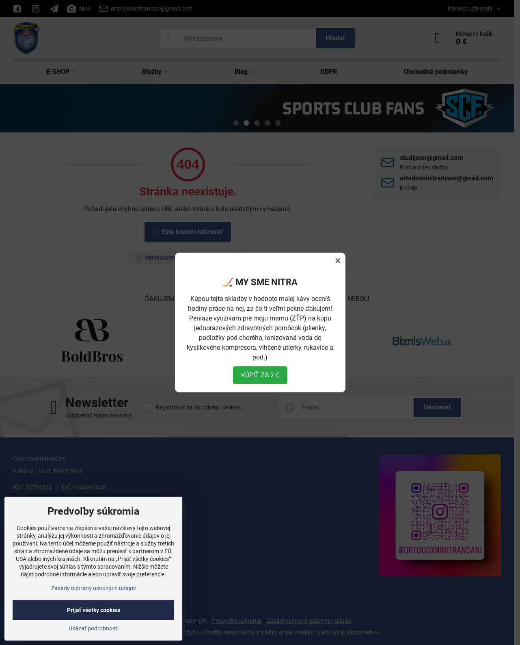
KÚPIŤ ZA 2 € (260, 375)
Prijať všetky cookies (93, 610)
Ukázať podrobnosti (94, 628)
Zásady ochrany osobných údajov (93, 588)
